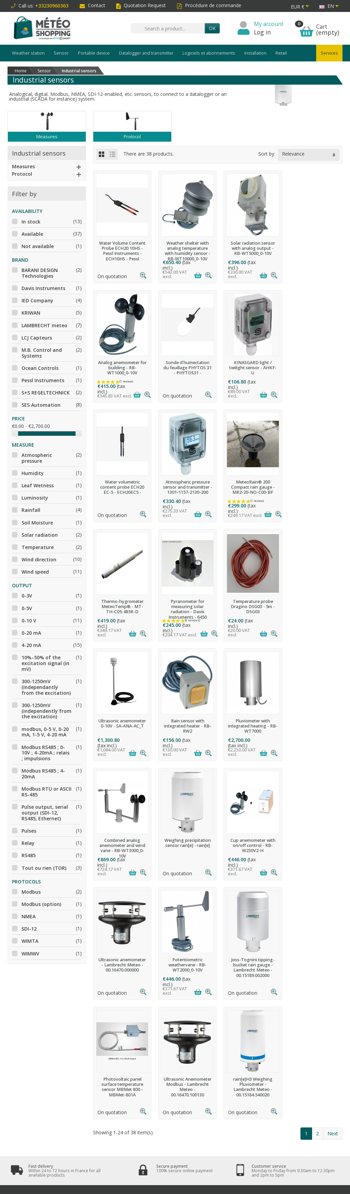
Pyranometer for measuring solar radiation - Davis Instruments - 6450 (250, 489)
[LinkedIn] (332, 1160)
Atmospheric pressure (37, 458)
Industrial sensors (39, 153)
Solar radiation (40, 535)
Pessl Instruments (43, 380)
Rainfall (31, 510)
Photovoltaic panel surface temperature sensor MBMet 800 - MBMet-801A (185, 848)
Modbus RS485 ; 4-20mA (43, 773)
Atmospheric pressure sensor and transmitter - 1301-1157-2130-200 (314, 368)
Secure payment (104, 1042)
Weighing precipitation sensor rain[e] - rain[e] (121, 723)
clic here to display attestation (234, 1089)
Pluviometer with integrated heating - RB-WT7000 (249, 607)
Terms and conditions (96, 1053)
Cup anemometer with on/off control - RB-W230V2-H (185, 726)
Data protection (104, 1063)
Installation (255, 53)
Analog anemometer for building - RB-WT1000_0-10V (314, 248)
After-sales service (107, 1071)
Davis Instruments (43, 288)
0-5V (27, 608)
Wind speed (35, 572)
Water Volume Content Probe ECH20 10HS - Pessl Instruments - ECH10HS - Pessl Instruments (121, 253)
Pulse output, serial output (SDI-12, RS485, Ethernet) (45, 813)
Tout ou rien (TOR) (44, 868)
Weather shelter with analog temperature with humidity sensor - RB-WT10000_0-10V (185, 250)
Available (32, 234)
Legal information (233, 1025)
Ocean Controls (40, 368)
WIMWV (30, 953)
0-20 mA (31, 633)
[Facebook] (299, 1160)
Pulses (29, 831)
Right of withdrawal (107, 1034)
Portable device (94, 53)
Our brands (163, 1050)
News (157, 1034)
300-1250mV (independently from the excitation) (46, 711)
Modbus (31, 892)
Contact (92, 5)
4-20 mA (31, 645)
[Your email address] (158, 1152)
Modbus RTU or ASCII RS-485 (46, 792)
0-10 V (29, 620)
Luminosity (35, 497)
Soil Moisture (37, 522)
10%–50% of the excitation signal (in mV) (45, 663)
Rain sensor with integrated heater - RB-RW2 (185, 607)
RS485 (29, 855)
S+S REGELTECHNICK (46, 392)
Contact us (226, 1050)
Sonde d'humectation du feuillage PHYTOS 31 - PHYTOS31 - (121, 368)
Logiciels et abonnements (209, 53)
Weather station (28, 53)
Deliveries (98, 1025)
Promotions (164, 1025)
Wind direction (39, 559)
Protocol (22, 174)
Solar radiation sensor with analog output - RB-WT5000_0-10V (250, 248)
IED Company (37, 300)
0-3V (27, 595)
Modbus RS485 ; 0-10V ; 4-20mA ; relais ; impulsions (45, 753)
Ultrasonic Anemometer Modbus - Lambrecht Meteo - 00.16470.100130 (250, 848)
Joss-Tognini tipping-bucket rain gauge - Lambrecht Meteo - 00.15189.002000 (121, 848)
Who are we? (228, 1034)
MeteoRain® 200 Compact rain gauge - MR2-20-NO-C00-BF (122, 487)
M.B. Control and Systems (42, 353)
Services (329, 53)
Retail (281, 53)
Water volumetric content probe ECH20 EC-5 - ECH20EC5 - (250, 368)
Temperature (38, 547)
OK (212, 28)
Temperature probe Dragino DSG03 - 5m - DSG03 (314, 487)
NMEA (29, 916)
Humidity (33, 473)
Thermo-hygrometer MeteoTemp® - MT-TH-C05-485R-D (185, 487)
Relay (28, 843)
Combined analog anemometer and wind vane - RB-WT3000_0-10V (314, 609)
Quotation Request (141, 5)
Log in (262, 32)
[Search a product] (168, 28)
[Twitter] (316, 1160)
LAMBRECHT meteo (44, 325)
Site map (224, 1042)
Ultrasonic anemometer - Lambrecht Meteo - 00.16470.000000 (249, 726)
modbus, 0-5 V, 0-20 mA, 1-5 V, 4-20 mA (45, 732)
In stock (31, 221)
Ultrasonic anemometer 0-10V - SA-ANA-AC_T (121, 604)
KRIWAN (31, 313)
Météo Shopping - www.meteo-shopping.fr (182, 1186)
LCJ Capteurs (37, 337)
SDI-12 (29, 928)
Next (332, 894)
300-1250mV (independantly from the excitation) (46, 687)
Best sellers (164, 1042)
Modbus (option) (41, 904)
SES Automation (41, 405)
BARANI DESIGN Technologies (40, 273)
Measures (23, 166)
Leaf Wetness (38, 485)
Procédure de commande (209, 5)
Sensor (61, 53)
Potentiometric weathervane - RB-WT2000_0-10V (314, 726)
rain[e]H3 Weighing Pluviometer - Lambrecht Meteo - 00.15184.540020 (314, 848)
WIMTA (30, 941)
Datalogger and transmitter (146, 53)
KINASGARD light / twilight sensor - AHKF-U (185, 368)
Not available (38, 246)
